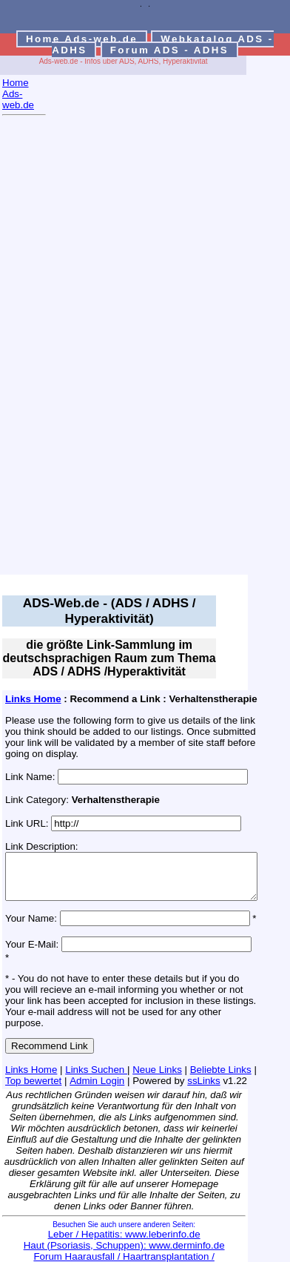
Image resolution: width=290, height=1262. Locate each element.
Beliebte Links (221, 1056)
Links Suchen (96, 1056)
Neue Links (157, 1056)
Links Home (33, 698)
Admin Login (78, 1067)
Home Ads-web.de (82, 38)
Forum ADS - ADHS (169, 50)
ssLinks (185, 1067)
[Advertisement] (61, 350)
